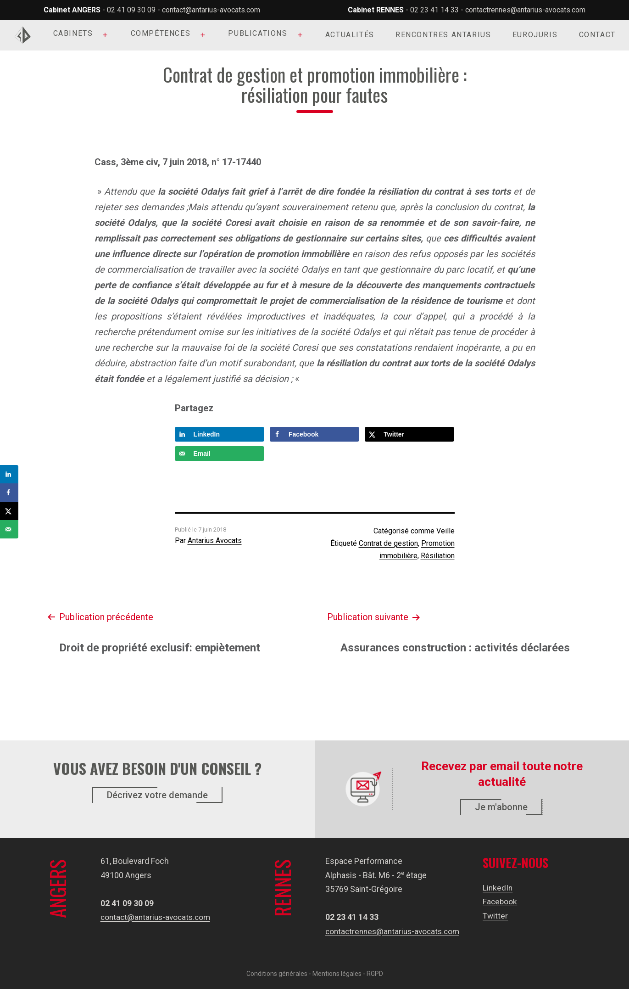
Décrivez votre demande (157, 795)
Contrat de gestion (388, 543)
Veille (445, 531)
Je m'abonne (501, 806)
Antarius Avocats (215, 540)
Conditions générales (276, 988)
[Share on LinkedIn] (219, 434)
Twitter (496, 915)
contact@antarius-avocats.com (211, 10)
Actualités (349, 34)
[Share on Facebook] (314, 434)
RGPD (375, 988)
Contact (597, 34)
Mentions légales (337, 988)
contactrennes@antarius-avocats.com (525, 10)
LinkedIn (498, 887)
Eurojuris (534, 34)
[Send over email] (219, 453)
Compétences (161, 33)
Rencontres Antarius (443, 34)
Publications (257, 33)
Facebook (500, 901)
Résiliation (438, 555)
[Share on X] (409, 434)
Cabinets (73, 33)
